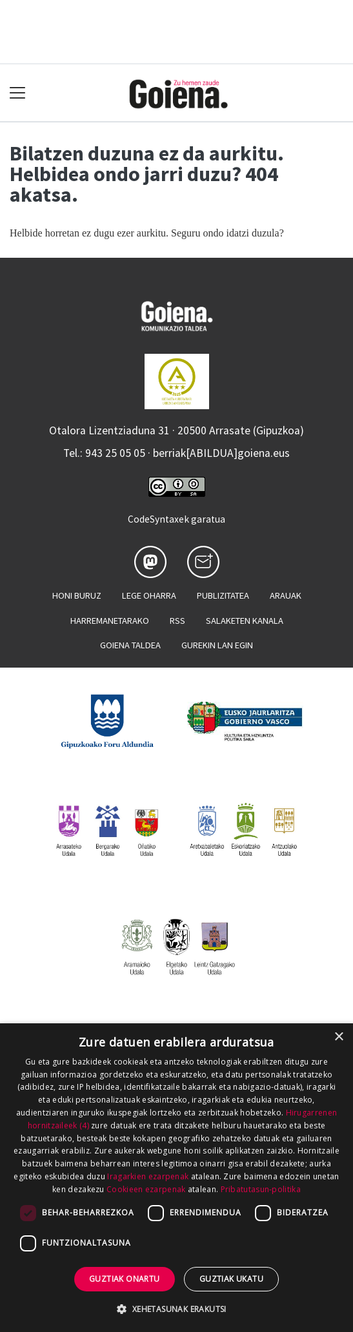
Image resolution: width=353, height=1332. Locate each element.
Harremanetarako (109, 620)
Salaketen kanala (244, 620)
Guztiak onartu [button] (124, 1278)
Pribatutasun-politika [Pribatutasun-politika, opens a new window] (261, 1189)
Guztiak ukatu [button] (231, 1278)
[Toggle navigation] (18, 93)
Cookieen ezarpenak (145, 1189)
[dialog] (176, 1177)
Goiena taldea (130, 645)
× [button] (338, 1037)
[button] (176, 1309)
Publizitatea (223, 595)
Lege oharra (149, 595)
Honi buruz (76, 595)
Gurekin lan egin (217, 645)
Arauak (285, 595)
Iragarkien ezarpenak (147, 1176)
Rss (177, 620)
